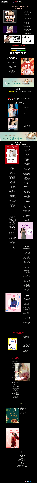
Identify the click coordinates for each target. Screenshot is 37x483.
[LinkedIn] (30, 481)
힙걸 (16, 1)
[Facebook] (27, 481)
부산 (25, 336)
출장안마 (19, 1)
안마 (29, 307)
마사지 (28, 25)
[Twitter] (28, 481)
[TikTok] (31, 481)
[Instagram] (25, 481)
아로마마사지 (26, 107)
